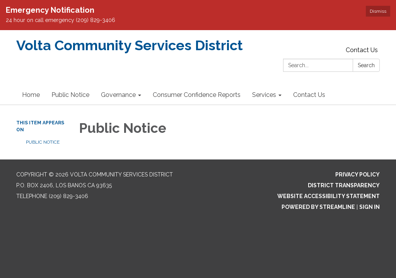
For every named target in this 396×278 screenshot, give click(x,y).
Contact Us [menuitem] (309, 94)
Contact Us (362, 50)
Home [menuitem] (31, 94)
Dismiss (378, 11)
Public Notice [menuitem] (70, 94)
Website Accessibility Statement (328, 196)
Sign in (369, 207)
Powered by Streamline (318, 207)
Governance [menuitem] (118, 94)
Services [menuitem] (264, 94)
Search (366, 65)
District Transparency (344, 185)
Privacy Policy (357, 174)
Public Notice (43, 142)
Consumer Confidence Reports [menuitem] (197, 94)
